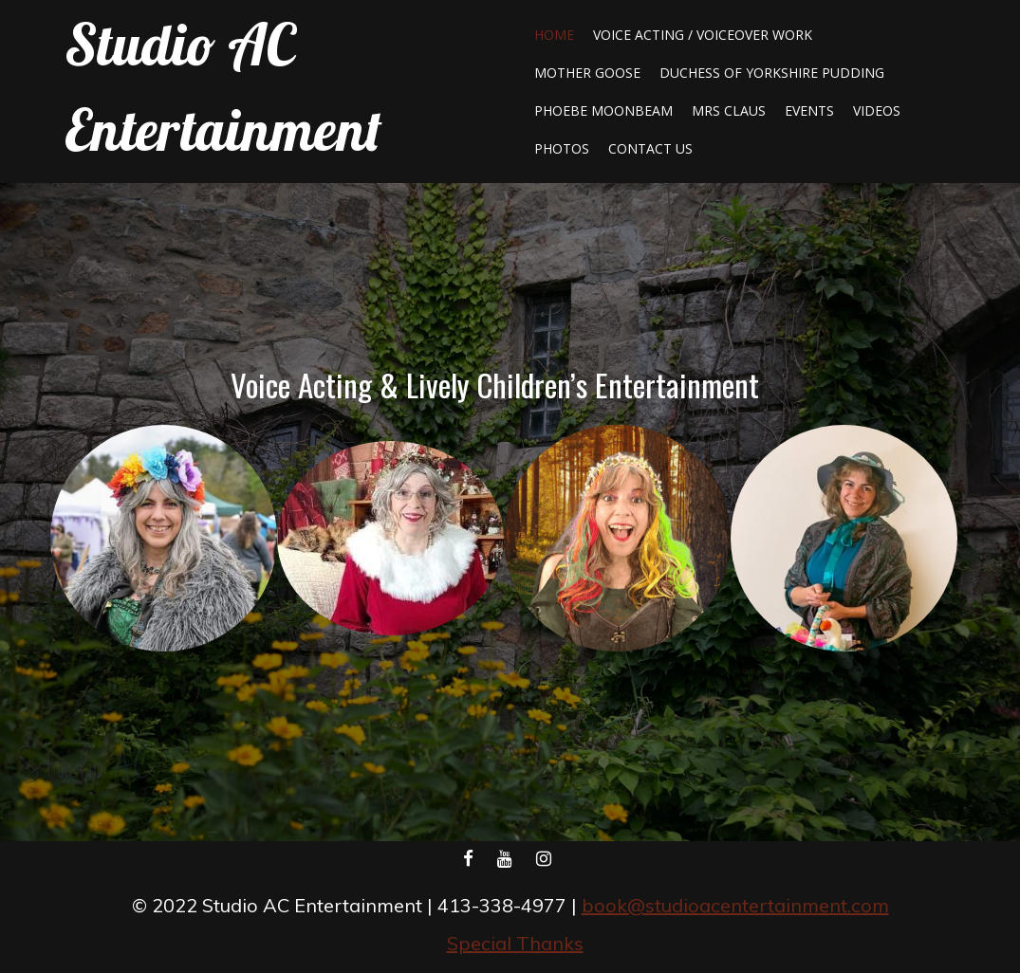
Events (809, 110)
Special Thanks (515, 943)
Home (554, 35)
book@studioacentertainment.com (735, 905)
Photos (561, 148)
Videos (876, 110)
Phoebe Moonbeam (603, 110)
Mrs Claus (729, 110)
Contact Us (650, 148)
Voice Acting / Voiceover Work (702, 35)
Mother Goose (587, 73)
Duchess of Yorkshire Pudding (771, 73)
